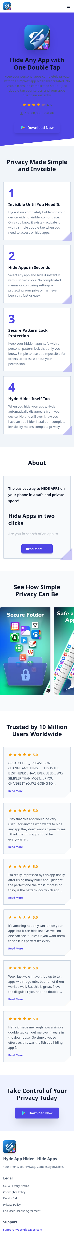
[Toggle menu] (68, 6)
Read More (15, 791)
